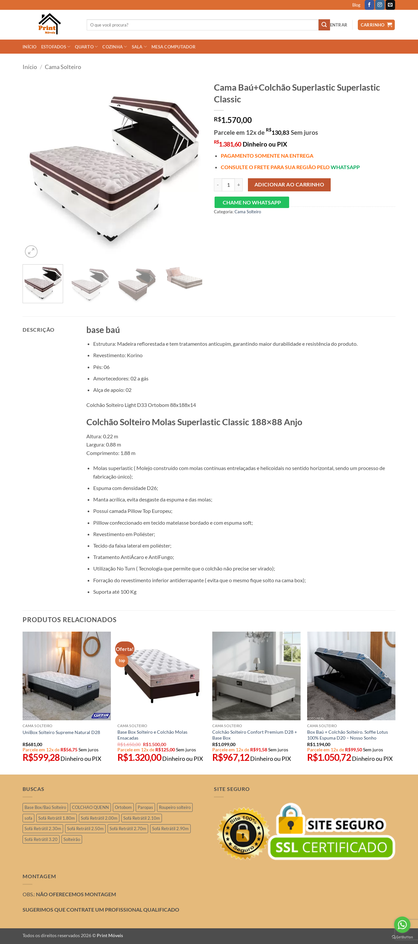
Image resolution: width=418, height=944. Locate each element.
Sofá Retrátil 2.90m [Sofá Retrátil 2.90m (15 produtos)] (170, 828)
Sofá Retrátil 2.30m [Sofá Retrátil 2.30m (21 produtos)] (43, 828)
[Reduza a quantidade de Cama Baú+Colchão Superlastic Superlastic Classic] (218, 184)
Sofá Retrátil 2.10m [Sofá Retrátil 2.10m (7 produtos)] (141, 818)
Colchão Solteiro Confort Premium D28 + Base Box (254, 735)
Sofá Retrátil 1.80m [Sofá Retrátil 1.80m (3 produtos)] (56, 818)
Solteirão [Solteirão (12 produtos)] (71, 839)
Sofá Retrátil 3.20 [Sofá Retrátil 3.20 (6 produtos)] (41, 839)
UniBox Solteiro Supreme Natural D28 (61, 732)
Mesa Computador (173, 46)
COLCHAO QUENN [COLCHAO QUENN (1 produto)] (90, 807)
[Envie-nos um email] (390, 5)
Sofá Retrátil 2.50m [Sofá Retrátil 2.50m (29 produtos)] (85, 828)
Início (30, 66)
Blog (356, 5)
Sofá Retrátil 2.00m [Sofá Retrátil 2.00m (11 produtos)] (99, 818)
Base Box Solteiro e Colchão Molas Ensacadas (152, 735)
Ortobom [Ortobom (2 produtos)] (123, 807)
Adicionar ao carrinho (289, 184)
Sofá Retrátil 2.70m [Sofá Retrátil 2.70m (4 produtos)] (128, 828)
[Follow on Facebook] (369, 5)
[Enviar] (324, 24)
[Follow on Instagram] (380, 5)
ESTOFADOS (56, 47)
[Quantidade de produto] (228, 184)
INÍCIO (30, 46)
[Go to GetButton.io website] (402, 937)
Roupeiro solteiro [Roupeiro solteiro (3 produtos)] (175, 807)
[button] (339, 25)
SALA (139, 47)
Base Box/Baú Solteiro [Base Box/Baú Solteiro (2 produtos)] (45, 807)
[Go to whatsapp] (402, 925)
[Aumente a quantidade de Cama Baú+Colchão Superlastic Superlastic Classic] (239, 184)
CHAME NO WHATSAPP (252, 202)
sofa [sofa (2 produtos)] (28, 818)
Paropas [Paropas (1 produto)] (145, 807)
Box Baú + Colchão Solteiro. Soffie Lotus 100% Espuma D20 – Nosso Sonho (347, 735)
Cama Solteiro (63, 66)
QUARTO (86, 47)
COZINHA (114, 47)
